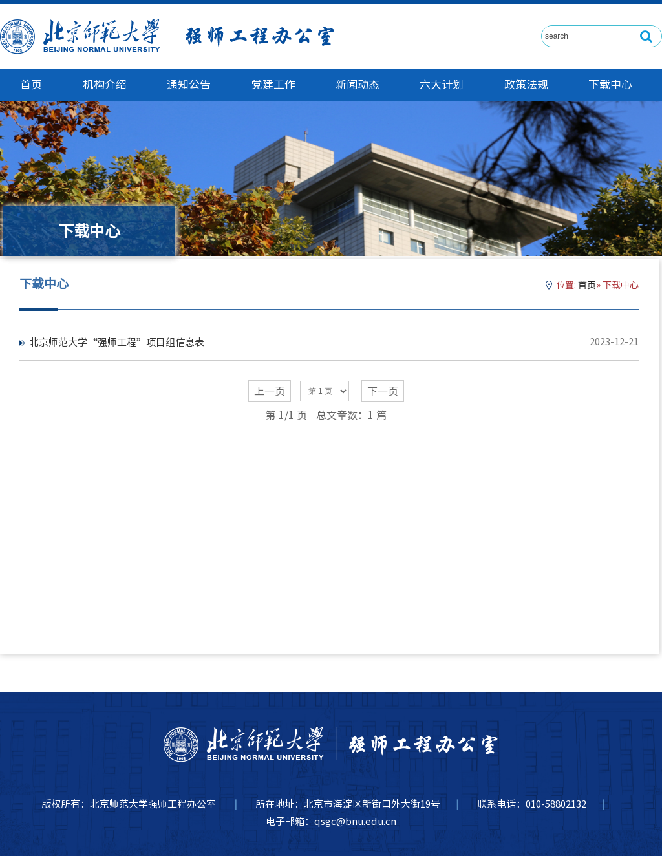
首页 (31, 84)
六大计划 (442, 84)
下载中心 (610, 84)
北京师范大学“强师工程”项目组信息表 (116, 342)
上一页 (269, 391)
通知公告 (189, 84)
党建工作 (273, 84)
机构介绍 (105, 84)
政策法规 (526, 84)
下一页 (382, 391)
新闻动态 (357, 84)
